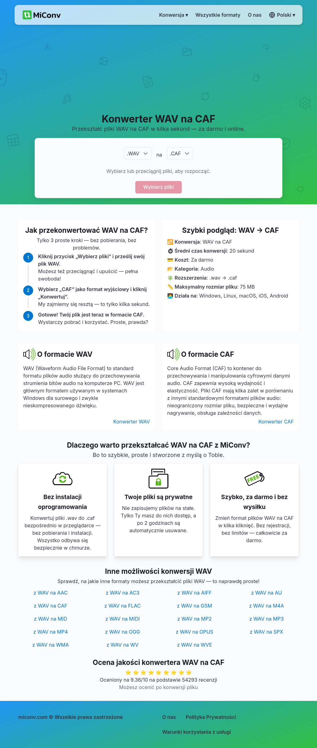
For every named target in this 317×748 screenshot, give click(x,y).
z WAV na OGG (122, 632)
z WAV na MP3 (266, 619)
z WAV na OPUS (194, 632)
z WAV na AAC (50, 593)
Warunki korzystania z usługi (196, 731)
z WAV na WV (122, 645)
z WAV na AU (266, 593)
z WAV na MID (50, 619)
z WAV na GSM (194, 606)
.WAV (133, 153)
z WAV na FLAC (122, 606)
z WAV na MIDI (122, 619)
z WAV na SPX (266, 632)
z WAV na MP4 (50, 632)
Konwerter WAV (131, 421)
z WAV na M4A (266, 606)
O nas (169, 717)
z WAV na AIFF (194, 593)
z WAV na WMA (50, 645)
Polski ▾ (282, 15)
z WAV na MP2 (194, 619)
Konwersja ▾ (173, 14)
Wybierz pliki (158, 187)
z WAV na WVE (194, 645)
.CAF (175, 153)
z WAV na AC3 (122, 593)
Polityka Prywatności (211, 717)
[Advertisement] (158, 68)
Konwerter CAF (276, 421)
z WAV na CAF (50, 606)
